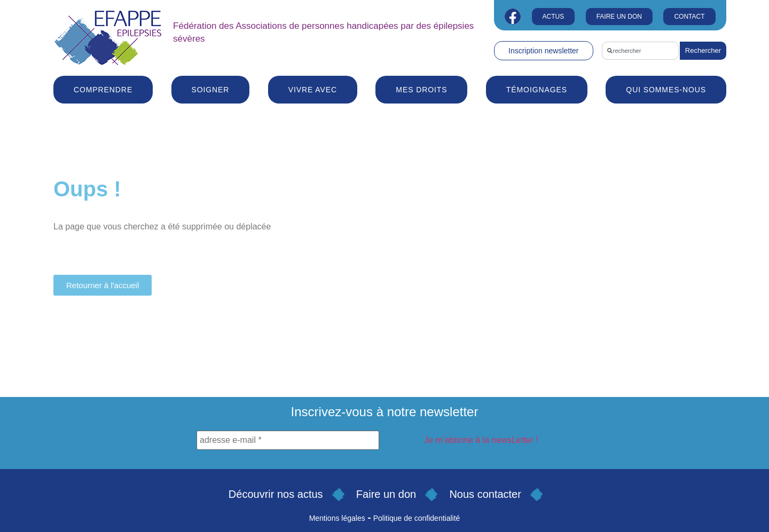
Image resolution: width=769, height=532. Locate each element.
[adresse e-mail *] (288, 440)
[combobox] (640, 51)
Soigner (211, 89)
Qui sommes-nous (666, 89)
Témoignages (536, 89)
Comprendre (103, 89)
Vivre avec (312, 89)
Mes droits (421, 89)
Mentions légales (337, 518)
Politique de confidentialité (416, 518)
